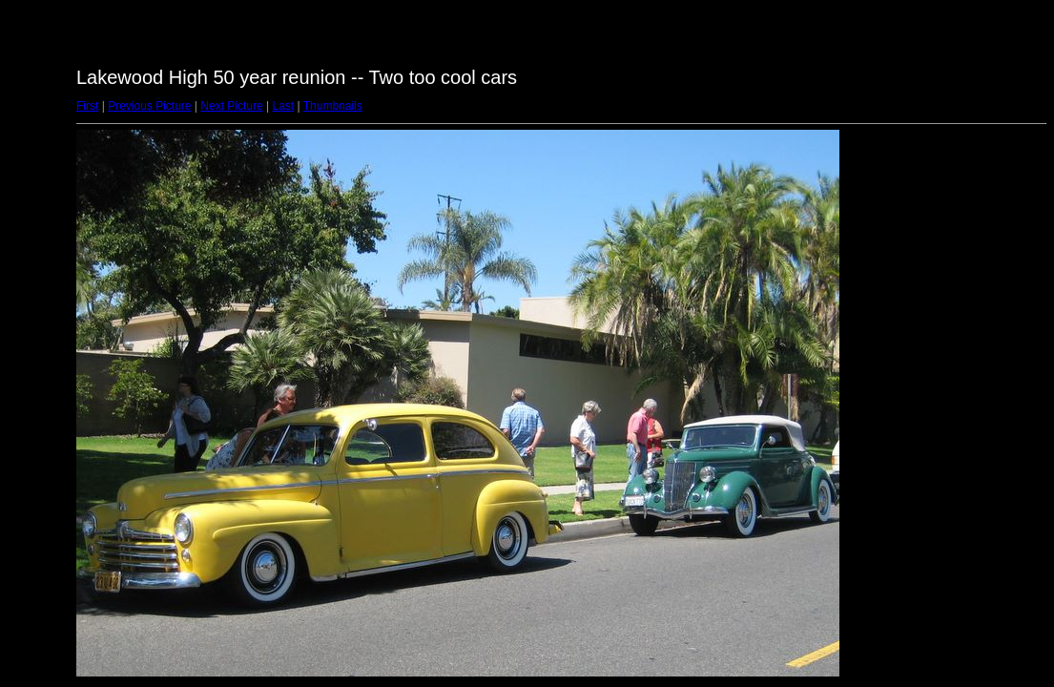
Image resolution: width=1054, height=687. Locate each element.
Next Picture (231, 106)
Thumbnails (332, 106)
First (87, 106)
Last (283, 106)
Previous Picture (149, 106)
